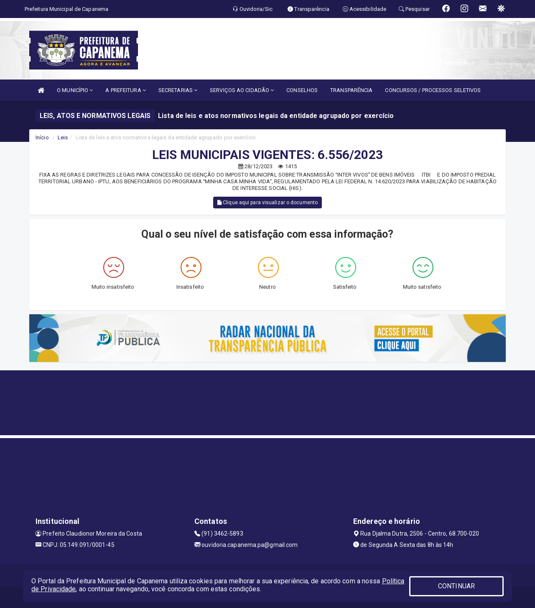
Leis (63, 137)
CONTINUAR (456, 586)
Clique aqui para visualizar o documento (267, 202)
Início (42, 137)
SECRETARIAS (177, 90)
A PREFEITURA (125, 90)
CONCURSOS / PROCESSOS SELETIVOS (433, 90)
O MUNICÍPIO (75, 90)
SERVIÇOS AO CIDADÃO (242, 90)
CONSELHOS (302, 90)
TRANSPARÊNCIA (351, 90)
